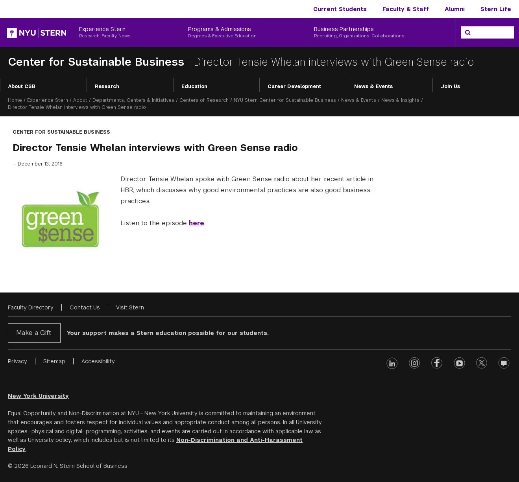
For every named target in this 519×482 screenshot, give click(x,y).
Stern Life (495, 9)
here (196, 223)
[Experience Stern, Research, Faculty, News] (127, 32)
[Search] (468, 32)
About (80, 100)
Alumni (455, 9)
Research (107, 86)
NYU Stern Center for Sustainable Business (285, 100)
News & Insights (400, 100)
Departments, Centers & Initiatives (133, 100)
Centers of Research (204, 100)
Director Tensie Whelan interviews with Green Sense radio (334, 62)
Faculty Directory (31, 307)
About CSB (21, 86)
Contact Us (85, 307)
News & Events (373, 86)
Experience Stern (47, 100)
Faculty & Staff (405, 9)
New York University (38, 395)
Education (194, 86)
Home (15, 100)
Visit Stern (130, 307)
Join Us (450, 86)
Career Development (294, 86)
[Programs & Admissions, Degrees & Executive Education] (245, 32)
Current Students (340, 9)
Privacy (17, 361)
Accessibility (98, 361)
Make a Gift (33, 333)
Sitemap (54, 361)
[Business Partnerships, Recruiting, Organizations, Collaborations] (382, 32)
